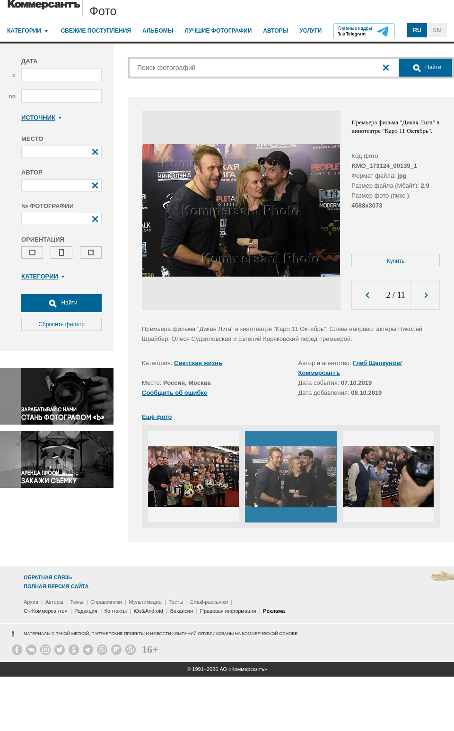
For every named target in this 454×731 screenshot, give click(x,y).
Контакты (116, 611)
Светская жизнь (198, 362)
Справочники (106, 602)
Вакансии (181, 611)
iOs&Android (148, 611)
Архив (31, 602)
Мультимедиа (145, 602)
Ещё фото (157, 416)
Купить (396, 261)
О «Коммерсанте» (45, 611)
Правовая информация (228, 611)
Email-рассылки (209, 602)
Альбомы (158, 30)
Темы (77, 602)
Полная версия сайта (56, 586)
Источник (41, 117)
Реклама (274, 611)
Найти (61, 303)
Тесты (176, 602)
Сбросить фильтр (61, 324)
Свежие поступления (96, 30)
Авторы (275, 30)
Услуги (310, 30)
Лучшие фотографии (218, 30)
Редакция (85, 611)
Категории (24, 30)
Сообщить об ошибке (174, 392)
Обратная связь (48, 577)
